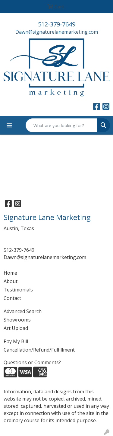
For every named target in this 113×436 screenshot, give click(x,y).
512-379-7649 (56, 24)
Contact (12, 298)
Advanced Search (23, 311)
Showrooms (17, 319)
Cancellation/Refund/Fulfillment (39, 349)
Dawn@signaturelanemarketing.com (56, 32)
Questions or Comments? (32, 362)
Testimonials (18, 289)
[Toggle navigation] (9, 125)
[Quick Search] (61, 125)
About (10, 281)
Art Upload (16, 328)
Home (10, 273)
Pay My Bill (16, 341)
